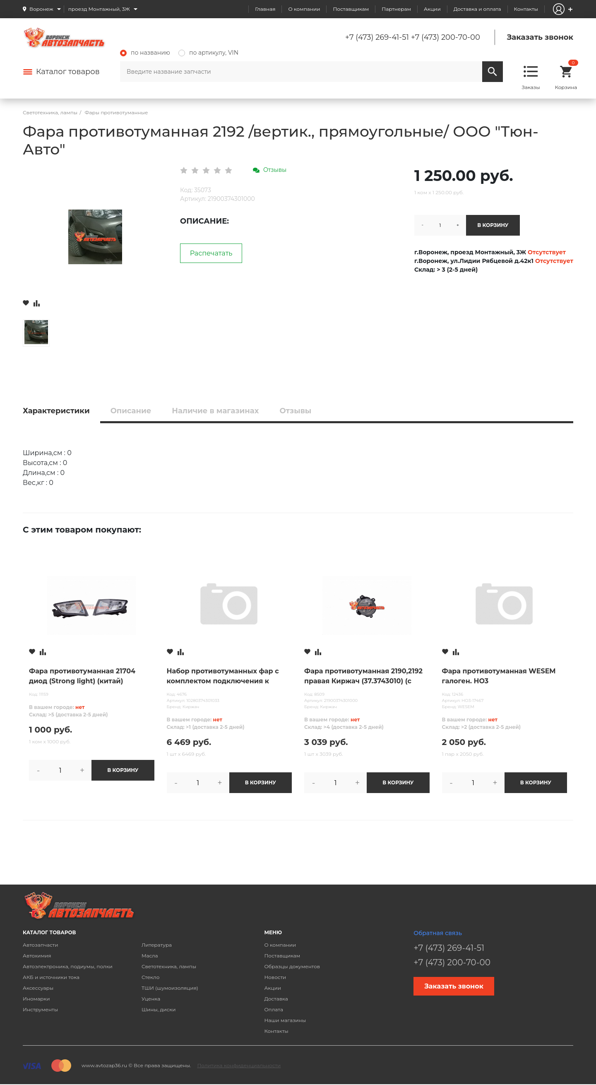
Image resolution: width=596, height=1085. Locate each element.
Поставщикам (351, 9)
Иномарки (36, 999)
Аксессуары (38, 988)
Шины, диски (159, 1009)
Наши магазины (285, 1020)
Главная (265, 9)
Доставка (276, 999)
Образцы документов (292, 966)
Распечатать (211, 253)
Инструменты (40, 1009)
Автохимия (37, 955)
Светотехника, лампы (169, 966)
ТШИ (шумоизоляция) (170, 988)
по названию (145, 52)
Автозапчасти (40, 945)
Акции (432, 9)
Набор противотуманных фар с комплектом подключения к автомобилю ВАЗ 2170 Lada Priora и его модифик (226, 676)
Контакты (526, 9)
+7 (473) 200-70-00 (445, 37)
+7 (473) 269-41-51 (377, 37)
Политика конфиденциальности (239, 1065)
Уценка (151, 999)
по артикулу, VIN (208, 52)
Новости (275, 977)
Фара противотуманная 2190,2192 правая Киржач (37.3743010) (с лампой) (363, 676)
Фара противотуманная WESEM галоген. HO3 (499, 676)
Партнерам (396, 9)
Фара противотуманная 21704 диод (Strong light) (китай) (82, 676)
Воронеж (41, 9)
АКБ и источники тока (51, 977)
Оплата (273, 1009)
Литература (157, 945)
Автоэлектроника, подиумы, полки (68, 966)
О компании (304, 9)
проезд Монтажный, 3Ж (99, 9)
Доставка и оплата (477, 9)
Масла (150, 955)
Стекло (150, 977)
